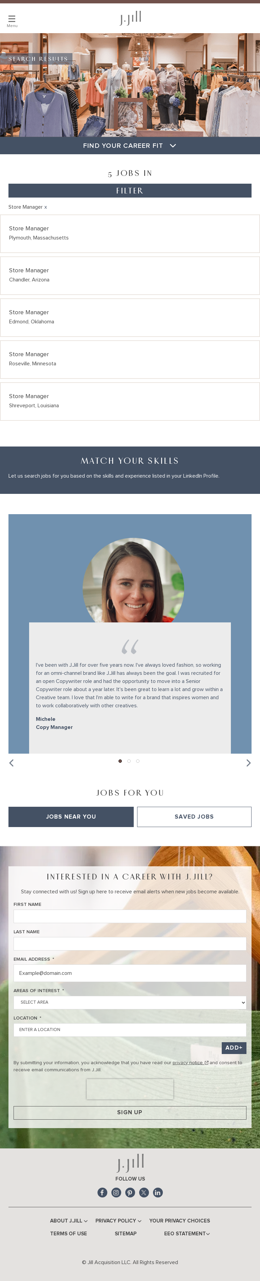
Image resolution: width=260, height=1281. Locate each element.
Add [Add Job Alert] (232, 1047)
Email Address (34, 958)
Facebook (102, 1192)
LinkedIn (158, 1192)
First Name (27, 903)
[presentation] (130, 1088)
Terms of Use (68, 1233)
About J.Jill (69, 1221)
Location (27, 1017)
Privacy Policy (118, 1221)
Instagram (116, 1192)
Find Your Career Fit (130, 145)
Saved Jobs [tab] (194, 816)
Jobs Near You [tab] (71, 816)
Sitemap (125, 1233)
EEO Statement (187, 1234)
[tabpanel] (130, 836)
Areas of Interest (39, 990)
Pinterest (130, 1192)
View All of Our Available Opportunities (50, 836)
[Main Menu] (12, 19)
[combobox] (130, 1029)
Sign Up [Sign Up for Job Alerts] (130, 1112)
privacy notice (190, 1062)
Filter (130, 190)
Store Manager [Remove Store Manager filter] (25, 207)
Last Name (27, 931)
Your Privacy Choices (179, 1220)
